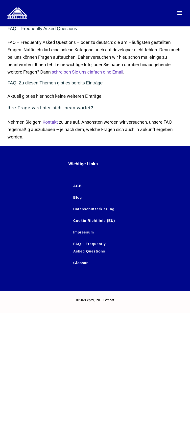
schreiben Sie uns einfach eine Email (87, 72)
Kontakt (50, 122)
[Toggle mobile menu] (180, 13)
